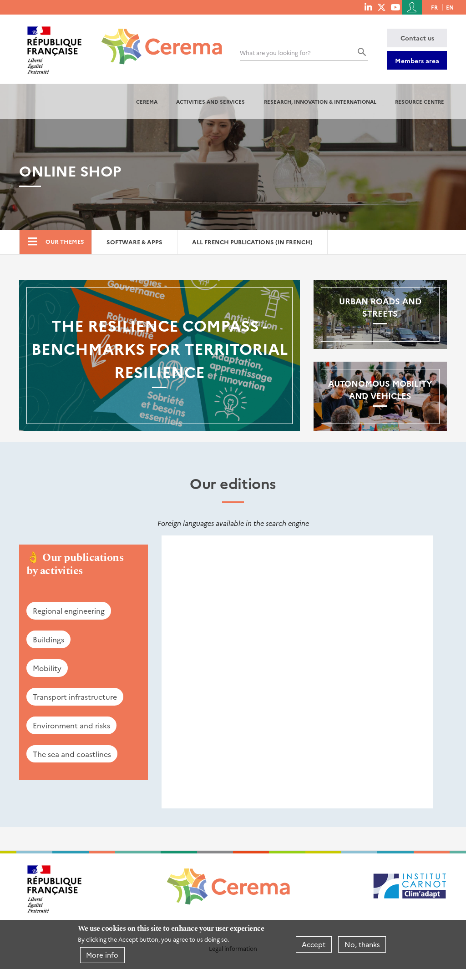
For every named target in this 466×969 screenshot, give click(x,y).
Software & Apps (134, 242)
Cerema (146, 101)
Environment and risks (71, 725)
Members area (417, 60)
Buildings (48, 639)
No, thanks (362, 944)
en (450, 7)
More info (102, 954)
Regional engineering (69, 611)
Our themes (65, 241)
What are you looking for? (275, 52)
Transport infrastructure (75, 696)
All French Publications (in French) (252, 242)
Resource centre (419, 101)
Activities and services (210, 101)
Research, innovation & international (320, 101)
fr (434, 7)
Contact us (417, 37)
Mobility (47, 668)
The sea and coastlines (72, 754)
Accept (313, 944)
